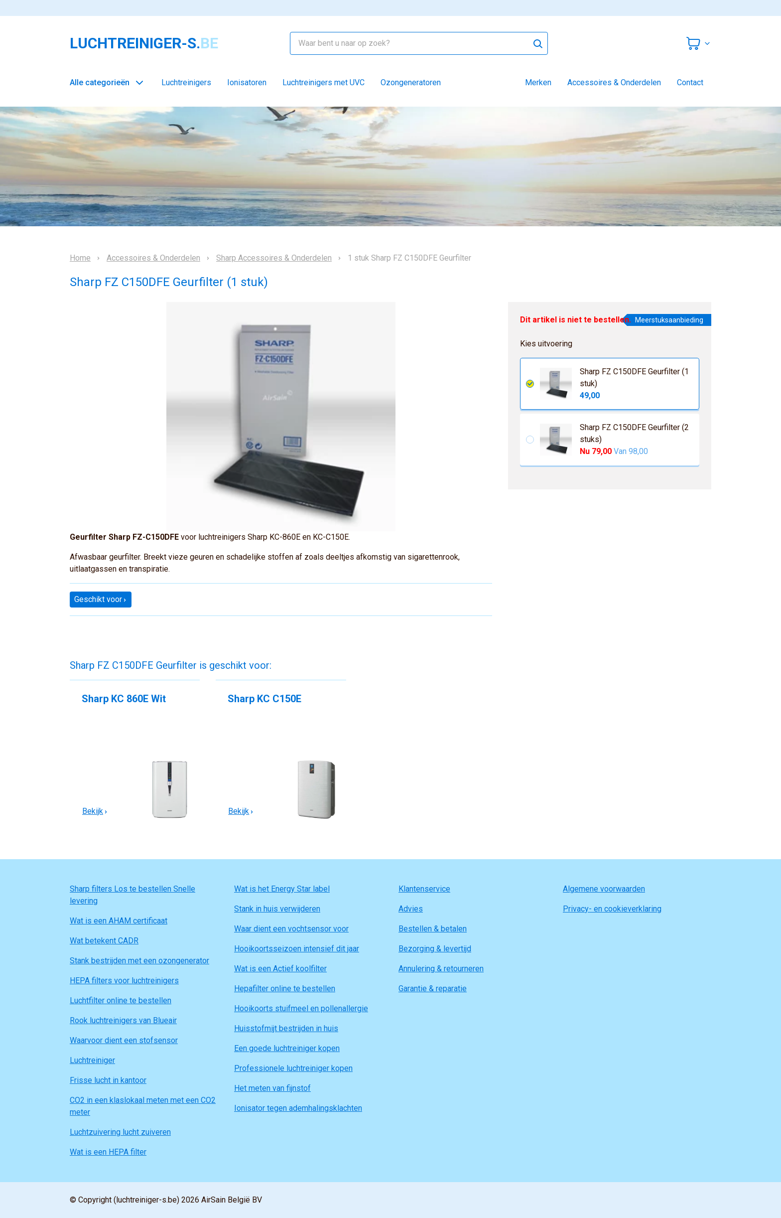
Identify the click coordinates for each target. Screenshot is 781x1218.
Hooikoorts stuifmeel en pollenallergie (301, 1008)
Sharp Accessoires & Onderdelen (274, 258)
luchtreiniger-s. (144, 43)
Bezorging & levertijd (434, 948)
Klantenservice (424, 889)
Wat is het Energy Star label (282, 889)
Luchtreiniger (92, 1060)
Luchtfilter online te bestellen (120, 1000)
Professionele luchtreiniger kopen (293, 1068)
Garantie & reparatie (432, 988)
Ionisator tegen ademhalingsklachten (298, 1108)
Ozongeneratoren (411, 82)
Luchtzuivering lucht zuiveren (120, 1132)
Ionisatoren (246, 82)
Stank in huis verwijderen (277, 909)
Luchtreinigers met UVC (323, 82)
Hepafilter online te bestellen (284, 988)
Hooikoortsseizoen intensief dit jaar (296, 948)
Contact (690, 82)
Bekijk (95, 811)
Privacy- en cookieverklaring (612, 909)
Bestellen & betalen (432, 928)
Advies (410, 909)
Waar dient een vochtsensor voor (291, 928)
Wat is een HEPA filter (108, 1152)
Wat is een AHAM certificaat (118, 920)
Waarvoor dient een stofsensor (124, 1040)
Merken (538, 82)
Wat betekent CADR (104, 940)
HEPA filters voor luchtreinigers (124, 980)
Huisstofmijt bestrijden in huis (286, 1028)
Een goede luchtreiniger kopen (287, 1048)
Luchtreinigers (186, 82)
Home (80, 258)
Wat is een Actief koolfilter (280, 968)
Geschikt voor (100, 599)
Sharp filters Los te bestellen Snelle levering (132, 895)
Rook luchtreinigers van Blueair (123, 1020)
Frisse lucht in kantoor (108, 1080)
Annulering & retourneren (441, 968)
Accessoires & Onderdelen (614, 82)
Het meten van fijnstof (272, 1088)
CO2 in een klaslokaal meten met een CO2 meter (143, 1106)
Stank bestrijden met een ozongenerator (139, 960)
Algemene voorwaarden (604, 889)
